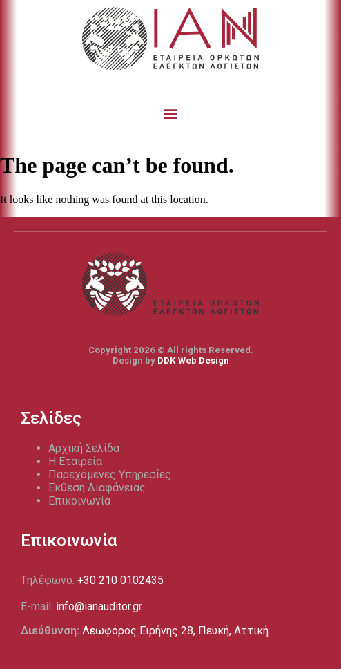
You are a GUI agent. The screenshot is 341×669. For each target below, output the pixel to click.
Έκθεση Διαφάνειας (97, 487)
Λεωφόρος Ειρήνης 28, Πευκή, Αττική (175, 630)
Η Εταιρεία (75, 461)
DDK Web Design (193, 360)
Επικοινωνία (79, 500)
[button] (170, 113)
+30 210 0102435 (120, 580)
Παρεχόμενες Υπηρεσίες (109, 474)
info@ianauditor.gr (99, 606)
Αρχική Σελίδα (83, 448)
